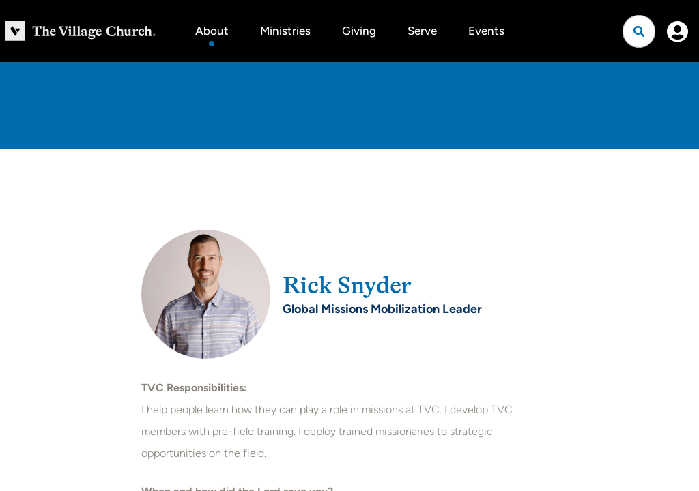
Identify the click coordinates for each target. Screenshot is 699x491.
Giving (359, 31)
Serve (422, 31)
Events (486, 31)
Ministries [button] (285, 31)
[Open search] (639, 31)
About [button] (212, 31)
